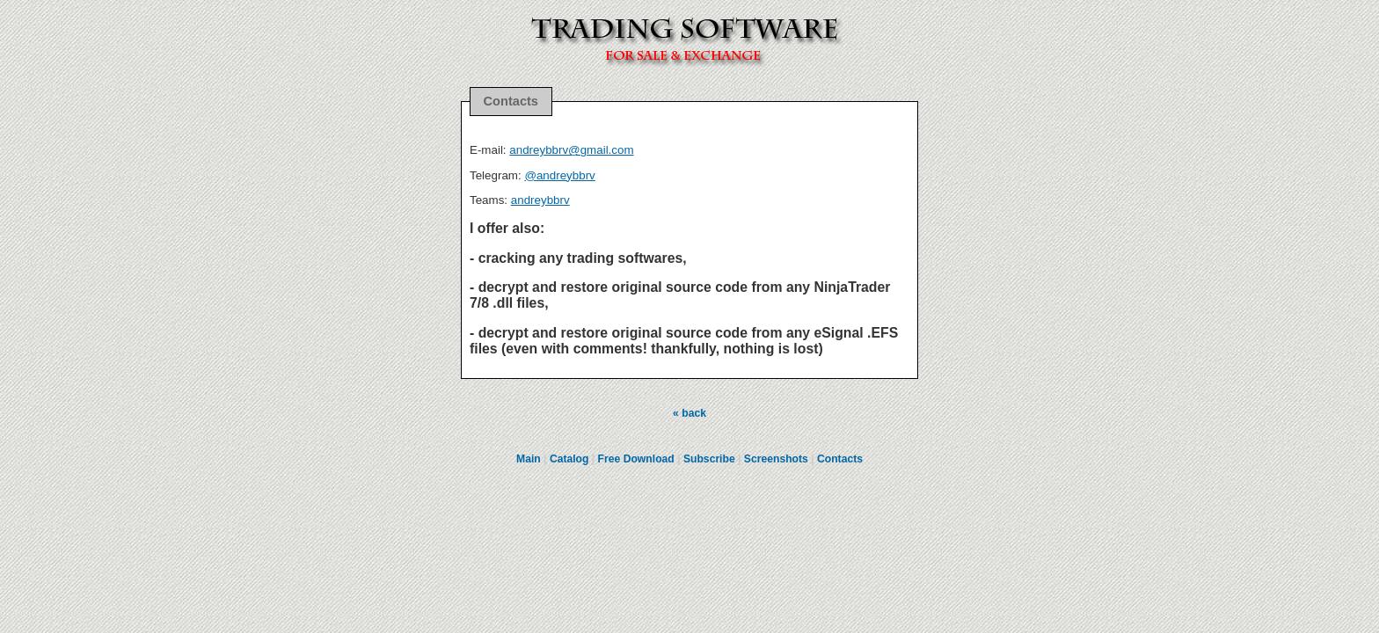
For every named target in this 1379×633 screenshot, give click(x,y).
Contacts (840, 459)
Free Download (636, 459)
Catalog (569, 459)
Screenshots (776, 459)
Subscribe (709, 459)
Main (528, 459)
